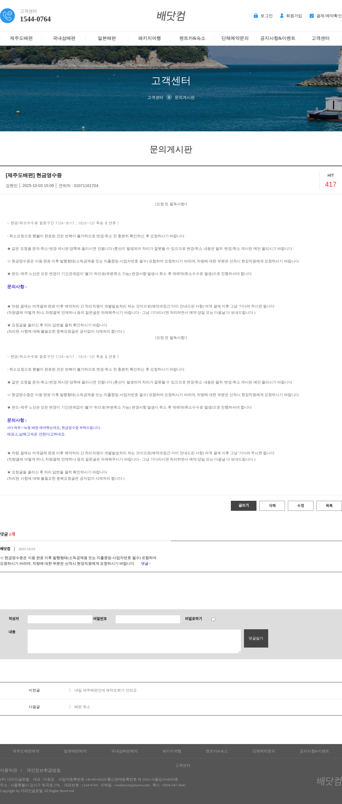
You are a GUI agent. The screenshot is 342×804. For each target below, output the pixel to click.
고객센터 (321, 38)
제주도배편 (21, 38)
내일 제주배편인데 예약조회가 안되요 (105, 690)
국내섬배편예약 (124, 751)
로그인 (263, 16)
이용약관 (8, 770)
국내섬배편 (64, 38)
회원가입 (291, 16)
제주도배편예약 (26, 751)
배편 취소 (82, 707)
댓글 (144, 563)
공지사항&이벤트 (278, 38)
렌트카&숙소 (192, 38)
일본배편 (107, 38)
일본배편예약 (75, 751)
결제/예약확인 (326, 16)
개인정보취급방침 (44, 770)
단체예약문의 (235, 38)
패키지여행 (149, 38)
